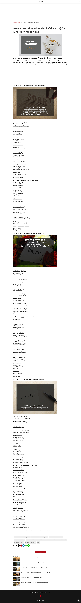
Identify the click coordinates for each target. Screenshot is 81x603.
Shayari (19, 22)
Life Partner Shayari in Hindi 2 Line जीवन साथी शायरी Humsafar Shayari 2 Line (36, 567)
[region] (40, 11)
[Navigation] (1, 1)
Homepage (15, 22)
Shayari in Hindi (52, 537)
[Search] (79, 1)
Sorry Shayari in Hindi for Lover (51, 539)
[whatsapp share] (26, 545)
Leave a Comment (41, 552)
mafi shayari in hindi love (35, 537)
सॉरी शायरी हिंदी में (33, 542)
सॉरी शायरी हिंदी (27, 542)
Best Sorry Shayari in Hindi (18, 537)
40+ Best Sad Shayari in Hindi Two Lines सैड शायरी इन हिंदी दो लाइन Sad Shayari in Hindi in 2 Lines (40, 562)
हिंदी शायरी (38, 542)
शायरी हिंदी (22, 542)
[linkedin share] (23, 545)
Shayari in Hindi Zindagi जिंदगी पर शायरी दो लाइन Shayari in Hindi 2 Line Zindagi (36, 572)
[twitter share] (16, 545)
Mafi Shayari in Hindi (27, 537)
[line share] (28, 545)
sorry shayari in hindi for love (41, 539)
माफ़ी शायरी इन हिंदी (16, 542)
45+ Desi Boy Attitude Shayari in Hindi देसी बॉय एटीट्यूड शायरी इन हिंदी (34, 582)
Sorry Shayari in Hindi (59, 537)
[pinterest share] (21, 545)
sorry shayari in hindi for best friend (19, 539)
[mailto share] (19, 545)
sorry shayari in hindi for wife (62, 539)
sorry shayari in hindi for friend (30, 539)
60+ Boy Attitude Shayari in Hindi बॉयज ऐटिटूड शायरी (31, 577)
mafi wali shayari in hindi (44, 537)
